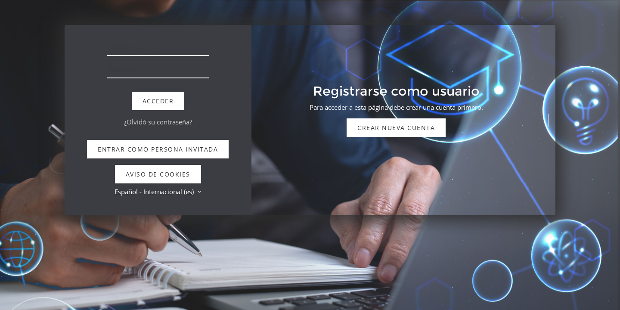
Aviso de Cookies (158, 174)
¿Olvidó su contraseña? (158, 122)
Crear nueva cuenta (396, 128)
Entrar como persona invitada (158, 149)
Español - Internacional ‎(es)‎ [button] (155, 191)
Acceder (158, 101)
